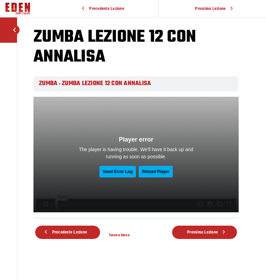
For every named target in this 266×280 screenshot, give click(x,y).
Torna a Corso (119, 235)
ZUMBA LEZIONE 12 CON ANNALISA (106, 84)
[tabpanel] (136, 154)
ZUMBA (48, 84)
